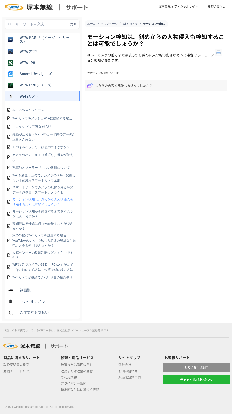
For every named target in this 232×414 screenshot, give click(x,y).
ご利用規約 (69, 377)
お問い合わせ (216, 6)
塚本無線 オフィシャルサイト (178, 6)
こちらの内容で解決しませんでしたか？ (119, 85)
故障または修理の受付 (77, 364)
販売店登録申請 (129, 377)
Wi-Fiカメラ (130, 23)
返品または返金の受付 (77, 371)
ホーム (91, 23)
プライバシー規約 (73, 383)
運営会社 (124, 364)
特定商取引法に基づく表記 (80, 389)
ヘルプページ (109, 23)
